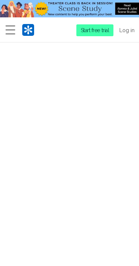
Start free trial (95, 30)
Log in (127, 30)
